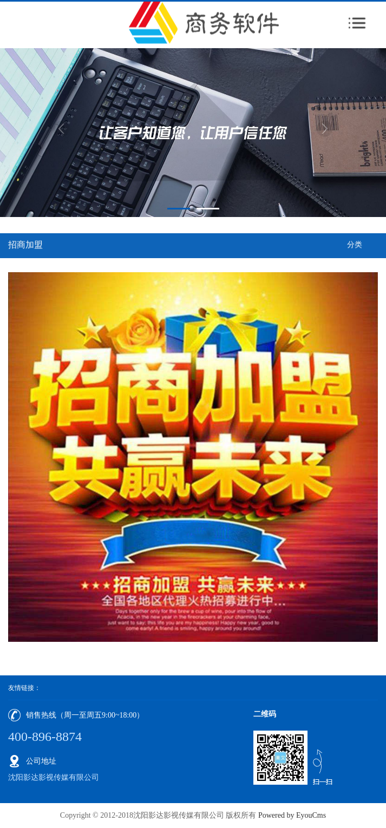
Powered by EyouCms (291, 815)
